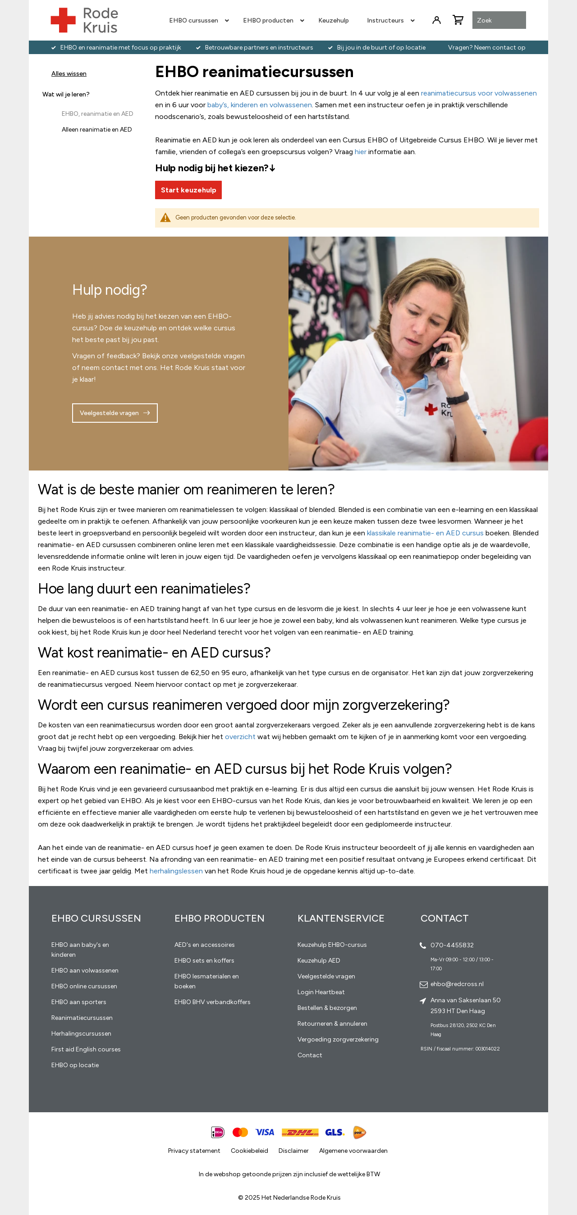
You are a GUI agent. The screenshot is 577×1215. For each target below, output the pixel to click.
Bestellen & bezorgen (327, 1008)
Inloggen (436, 20)
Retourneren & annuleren (332, 1024)
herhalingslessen (176, 871)
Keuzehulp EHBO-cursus (332, 945)
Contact (310, 1055)
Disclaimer (294, 1151)
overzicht (240, 736)
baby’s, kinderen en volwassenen (259, 104)
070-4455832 (452, 945)
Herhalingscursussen (81, 1033)
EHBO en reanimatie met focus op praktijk (120, 47)
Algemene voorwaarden (353, 1151)
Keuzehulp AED (319, 960)
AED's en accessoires (204, 945)
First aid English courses (86, 1049)
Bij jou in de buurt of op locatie (381, 47)
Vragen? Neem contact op (487, 47)
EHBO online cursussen (84, 986)
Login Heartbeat (321, 992)
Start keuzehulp (188, 190)
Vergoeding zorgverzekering (338, 1039)
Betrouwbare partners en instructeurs (259, 47)
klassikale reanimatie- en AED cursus (425, 533)
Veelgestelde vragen (109, 413)
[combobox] (499, 21)
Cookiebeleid (249, 1151)
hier (360, 151)
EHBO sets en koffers (204, 960)
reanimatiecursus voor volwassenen (479, 93)
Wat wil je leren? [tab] (66, 94)
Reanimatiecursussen (82, 1018)
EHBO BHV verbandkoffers (212, 1002)
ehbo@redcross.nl (457, 984)
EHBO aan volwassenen (85, 970)
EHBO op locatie (75, 1065)
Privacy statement (194, 1151)
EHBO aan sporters (78, 1002)
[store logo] (84, 20)
